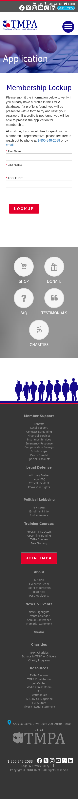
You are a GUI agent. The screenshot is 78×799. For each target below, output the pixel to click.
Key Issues (39, 507)
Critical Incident (39, 483)
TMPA (26, 25)
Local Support (39, 427)
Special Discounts (39, 459)
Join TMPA (66, 7)
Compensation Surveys (39, 447)
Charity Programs (39, 660)
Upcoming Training (39, 535)
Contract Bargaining (39, 431)
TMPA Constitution (39, 679)
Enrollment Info (39, 511)
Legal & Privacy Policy (35, 766)
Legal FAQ (39, 479)
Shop (24, 281)
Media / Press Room (39, 687)
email (9, 145)
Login (71, 3)
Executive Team (39, 584)
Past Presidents (39, 595)
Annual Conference (39, 620)
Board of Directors (39, 587)
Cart (38, 3)
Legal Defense (39, 467)
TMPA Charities (39, 652)
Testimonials (54, 312)
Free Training (39, 543)
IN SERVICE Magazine (39, 699)
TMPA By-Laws (39, 675)
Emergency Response (39, 443)
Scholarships (39, 451)
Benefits (39, 424)
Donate (54, 281)
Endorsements (39, 515)
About (39, 572)
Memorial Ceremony (39, 623)
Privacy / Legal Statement (39, 706)
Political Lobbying (39, 499)
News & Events (39, 604)
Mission (39, 580)
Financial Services (39, 435)
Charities (39, 344)
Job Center (53, 3)
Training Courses (39, 523)
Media (39, 632)
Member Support (39, 415)
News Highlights (39, 612)
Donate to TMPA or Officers (39, 656)
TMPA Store (39, 702)
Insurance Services (39, 439)
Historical (39, 591)
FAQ (23, 312)
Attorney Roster (39, 475)
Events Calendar (39, 616)
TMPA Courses (39, 539)
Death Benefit (39, 455)
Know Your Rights (39, 487)
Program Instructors (39, 531)
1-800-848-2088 (48, 140)
